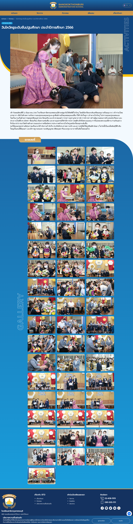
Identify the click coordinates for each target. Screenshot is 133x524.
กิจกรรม (11, 19)
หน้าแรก (3, 19)
